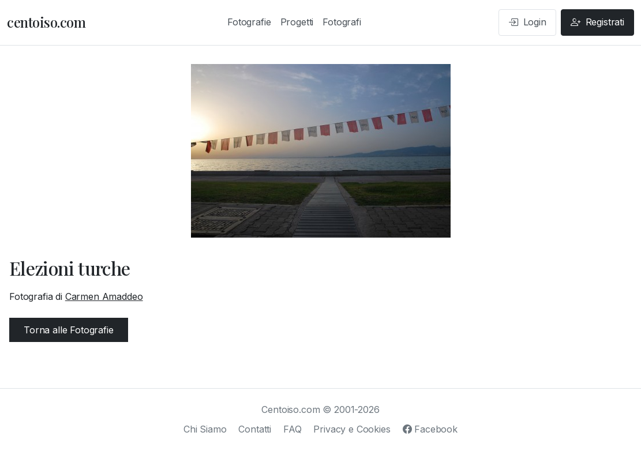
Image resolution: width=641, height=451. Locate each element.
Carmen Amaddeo (104, 296)
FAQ (292, 429)
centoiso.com (46, 22)
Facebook (430, 429)
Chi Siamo (205, 429)
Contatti (254, 429)
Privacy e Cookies (351, 429)
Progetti (297, 22)
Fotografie (249, 22)
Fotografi (342, 22)
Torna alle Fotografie (69, 330)
